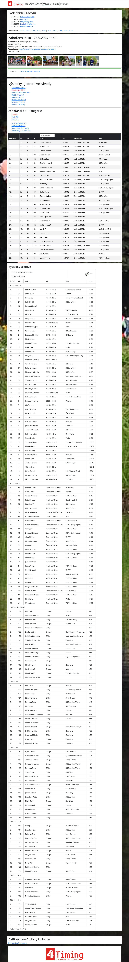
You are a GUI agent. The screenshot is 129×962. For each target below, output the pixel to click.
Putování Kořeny (26, 26)
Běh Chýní (24, 19)
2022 (44, 30)
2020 (55, 30)
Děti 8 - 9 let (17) (18, 97)
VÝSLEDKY (47, 4)
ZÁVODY (38, 4)
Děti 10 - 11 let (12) (19, 100)
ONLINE (56, 4)
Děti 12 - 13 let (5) (18, 102)
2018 (65, 30)
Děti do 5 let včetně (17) (20, 92)
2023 (38, 30)
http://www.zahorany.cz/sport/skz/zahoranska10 (37, 49)
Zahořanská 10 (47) (19, 88)
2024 (33, 30)
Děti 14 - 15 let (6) (18, 105)
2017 (71, 30)
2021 (49, 30)
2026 (22, 30)
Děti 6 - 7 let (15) (18, 95)
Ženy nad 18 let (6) (18, 126)
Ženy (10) (15, 119)
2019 (60, 30)
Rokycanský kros (26, 22)
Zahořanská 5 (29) (18, 90)
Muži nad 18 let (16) (19, 123)
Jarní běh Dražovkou (27, 24)
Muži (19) (15, 117)
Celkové (14, 114)
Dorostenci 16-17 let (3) (20, 128)
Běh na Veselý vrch (27, 17)
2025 (27, 30)
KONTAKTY (64, 4)
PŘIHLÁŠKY (29, 4)
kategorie (36, 71)
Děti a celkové (26, 71)
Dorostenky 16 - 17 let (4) (21, 130)
